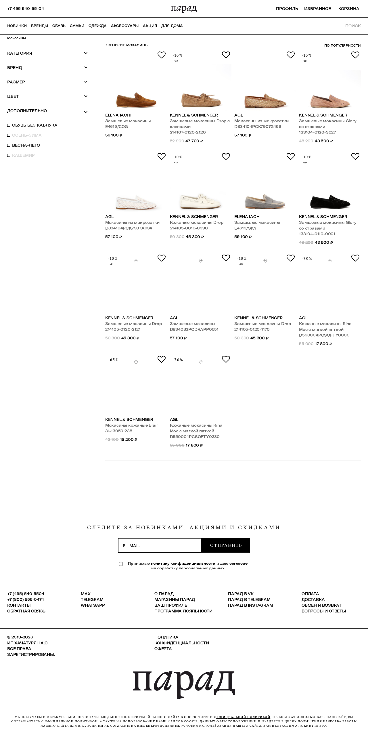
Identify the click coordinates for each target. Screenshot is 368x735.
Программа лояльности (183, 611)
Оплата (310, 593)
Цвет (47, 96)
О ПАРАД (164, 593)
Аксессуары (125, 26)
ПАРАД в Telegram (249, 599)
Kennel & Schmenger (194, 115)
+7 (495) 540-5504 (25, 593)
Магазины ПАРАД (174, 599)
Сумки (77, 26)
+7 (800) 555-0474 (25, 599)
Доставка (313, 599)
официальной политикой (243, 717)
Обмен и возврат (322, 605)
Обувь (59, 26)
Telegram (92, 599)
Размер (47, 81)
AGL (238, 115)
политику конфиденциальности (183, 563)
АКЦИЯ (150, 26)
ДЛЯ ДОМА (172, 26)
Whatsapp (93, 605)
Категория (47, 53)
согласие (238, 563)
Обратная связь (26, 611)
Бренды (39, 26)
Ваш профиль (170, 605)
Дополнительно (47, 111)
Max (85, 593)
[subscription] (160, 545)
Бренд (47, 67)
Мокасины (16, 38)
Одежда (98, 26)
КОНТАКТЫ (18, 605)
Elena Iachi (118, 115)
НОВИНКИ (17, 26)
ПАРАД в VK (241, 593)
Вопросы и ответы (324, 611)
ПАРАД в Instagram (250, 605)
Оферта (163, 648)
